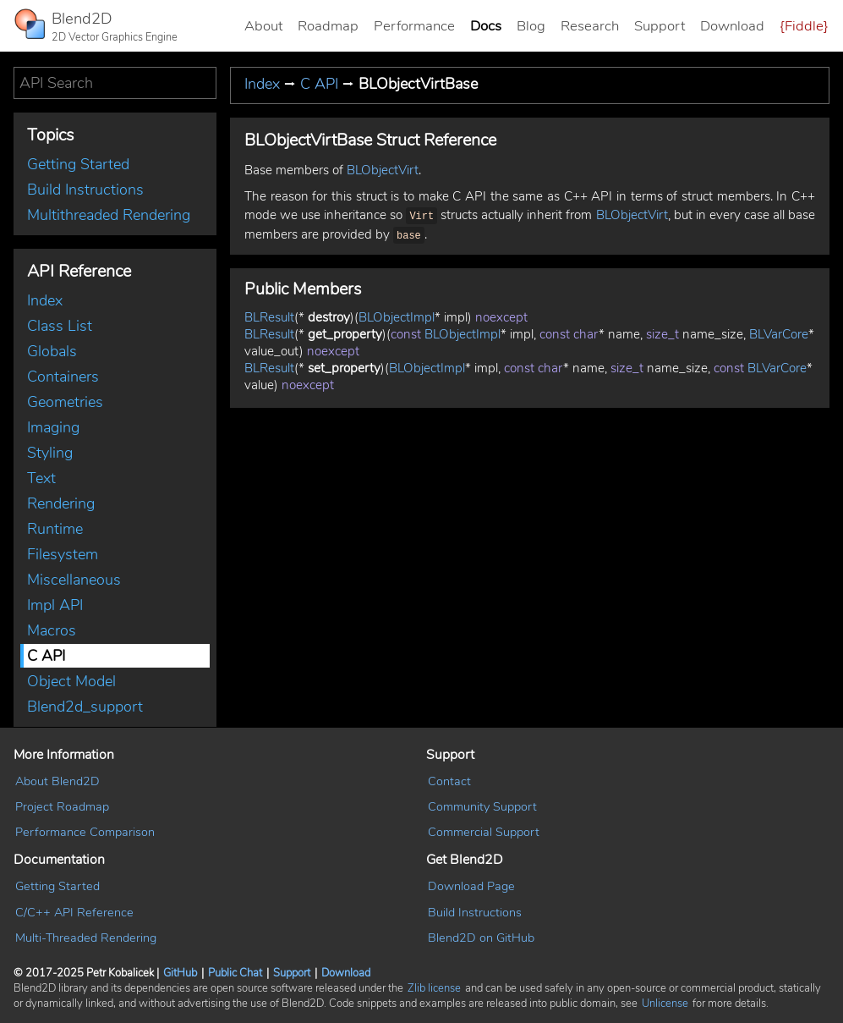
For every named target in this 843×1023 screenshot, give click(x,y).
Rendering (61, 503)
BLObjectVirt (383, 170)
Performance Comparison (85, 831)
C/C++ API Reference (74, 912)
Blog (531, 26)
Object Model (71, 681)
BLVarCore (778, 330)
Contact (449, 781)
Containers (63, 376)
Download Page (471, 885)
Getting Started (78, 164)
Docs (485, 26)
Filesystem (62, 554)
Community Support (482, 806)
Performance (414, 26)
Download (732, 26)
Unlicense (665, 1003)
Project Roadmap (62, 806)
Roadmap (328, 26)
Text (41, 478)
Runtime (55, 529)
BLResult (269, 313)
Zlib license (434, 988)
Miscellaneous (74, 579)
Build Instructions (85, 189)
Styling (50, 453)
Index (45, 300)
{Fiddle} (804, 26)
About (263, 26)
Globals (52, 351)
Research (590, 26)
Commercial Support (483, 831)
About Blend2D (57, 781)
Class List (59, 326)
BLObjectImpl (397, 313)
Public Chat (235, 973)
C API (46, 656)
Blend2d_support (85, 706)
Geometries (65, 402)
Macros (51, 630)
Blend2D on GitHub (481, 937)
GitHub (180, 973)
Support (659, 26)
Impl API (55, 605)
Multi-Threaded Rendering (85, 937)
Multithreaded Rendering (108, 215)
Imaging (53, 427)
